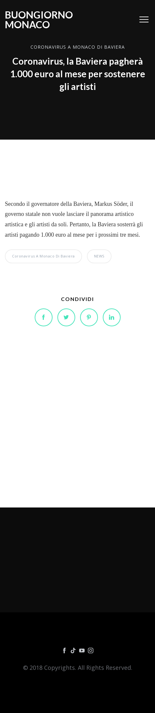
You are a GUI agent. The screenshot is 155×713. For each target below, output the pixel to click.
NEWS (99, 256)
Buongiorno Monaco (39, 19)
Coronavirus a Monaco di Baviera (77, 47)
